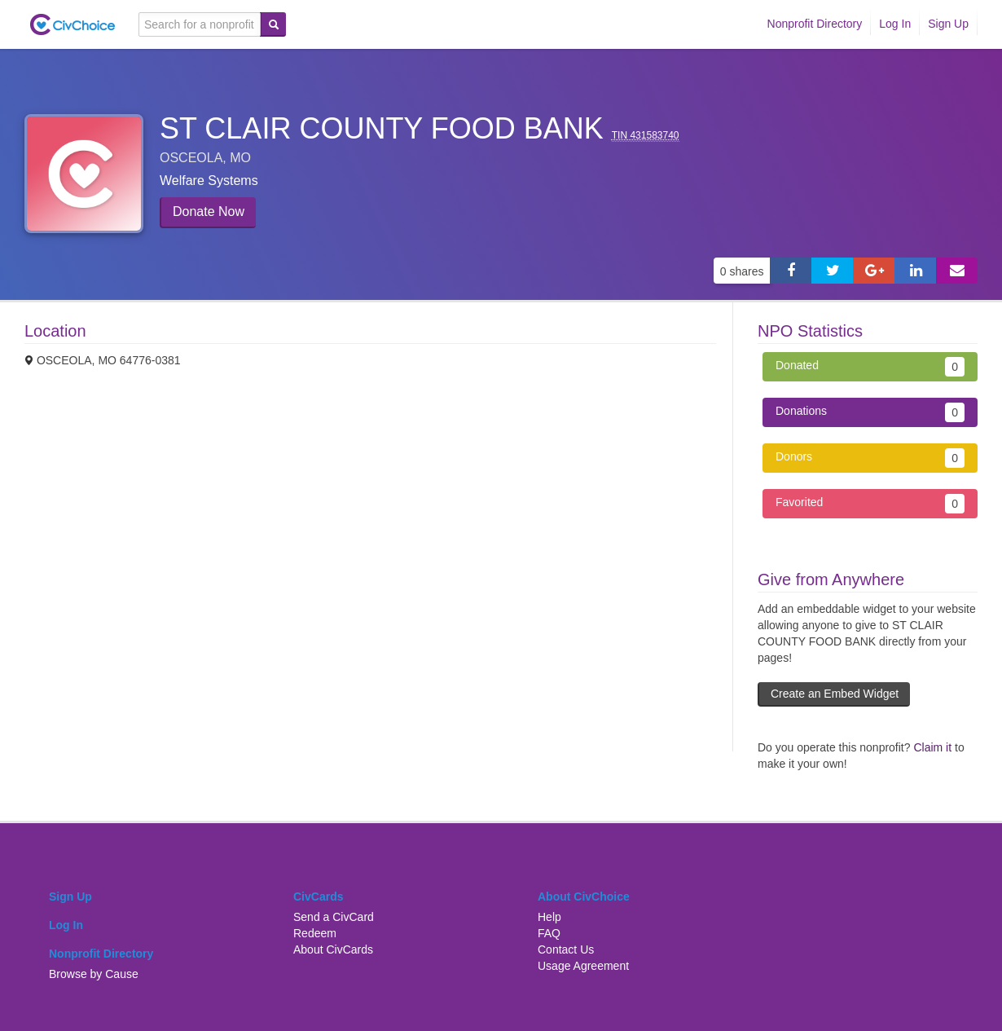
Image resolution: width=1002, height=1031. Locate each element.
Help (549, 916)
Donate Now (208, 211)
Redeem (314, 933)
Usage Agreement (583, 965)
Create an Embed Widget (835, 693)
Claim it (932, 747)
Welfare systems (209, 180)
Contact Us (566, 949)
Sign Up (948, 23)
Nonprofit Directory (815, 23)
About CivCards (333, 949)
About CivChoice (584, 896)
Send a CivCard (333, 916)
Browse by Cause (93, 973)
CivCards (318, 896)
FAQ (549, 933)
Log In (895, 23)
